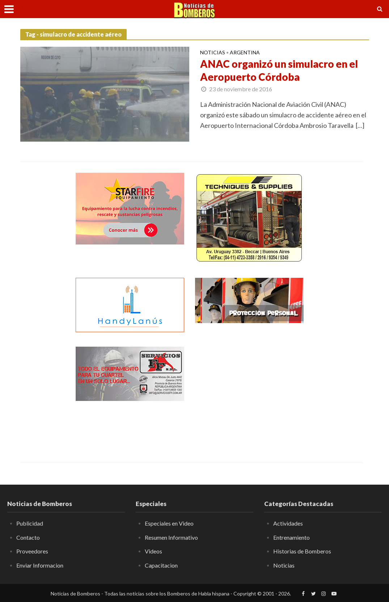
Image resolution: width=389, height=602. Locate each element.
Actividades (288, 523)
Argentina (245, 52)
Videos (153, 551)
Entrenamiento (291, 537)
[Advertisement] (249, 392)
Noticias (212, 52)
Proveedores (32, 551)
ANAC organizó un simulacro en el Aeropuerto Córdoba (279, 70)
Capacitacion (161, 565)
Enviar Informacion (39, 565)
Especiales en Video (169, 523)
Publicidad (29, 523)
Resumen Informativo (171, 537)
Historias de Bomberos (302, 551)
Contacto (28, 537)
